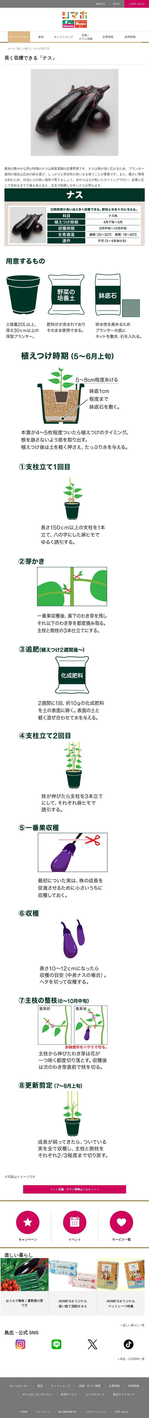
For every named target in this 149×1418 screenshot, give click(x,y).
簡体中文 (100, 4)
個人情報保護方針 (67, 1411)
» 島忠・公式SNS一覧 (131, 1358)
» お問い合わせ (137, 4)
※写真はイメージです (20, 1176)
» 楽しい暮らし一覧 (133, 1325)
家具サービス (69, 1394)
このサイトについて (95, 1411)
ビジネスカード (95, 1394)
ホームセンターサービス (37, 1394)
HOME (24, 1411)
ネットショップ (60, 1385)
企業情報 (114, 1385)
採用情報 (133, 1385)
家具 (40, 1385)
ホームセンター (19, 1385)
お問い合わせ (121, 1411)
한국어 (116, 4)
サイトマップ (43, 1411)
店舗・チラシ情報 (89, 1385)
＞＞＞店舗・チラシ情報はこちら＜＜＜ (74, 1189)
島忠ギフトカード (124, 1394)
